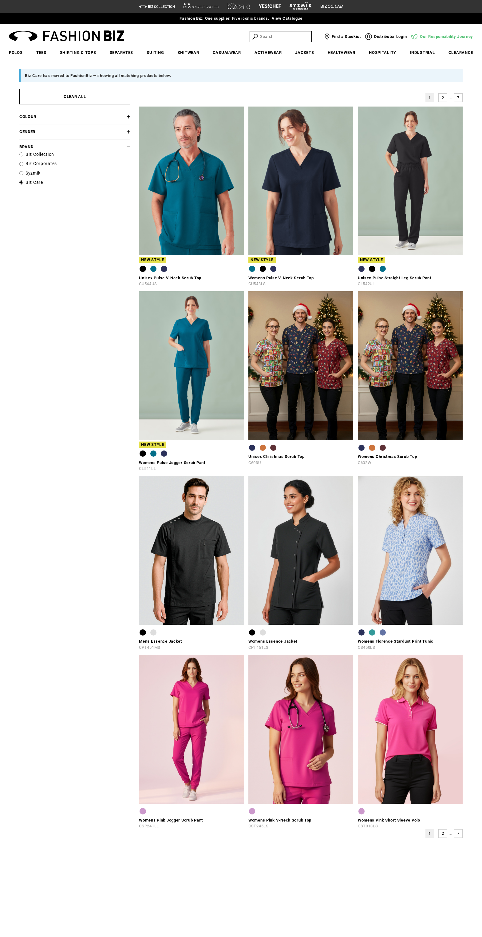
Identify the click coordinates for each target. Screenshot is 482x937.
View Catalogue (287, 18)
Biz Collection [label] (40, 154)
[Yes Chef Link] (270, 7)
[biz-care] (239, 7)
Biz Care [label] (34, 182)
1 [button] (430, 97)
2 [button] (443, 97)
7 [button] (458, 97)
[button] (121, 116)
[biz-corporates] (201, 6)
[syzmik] (301, 6)
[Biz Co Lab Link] (332, 7)
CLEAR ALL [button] (75, 96)
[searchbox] (285, 36)
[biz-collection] (157, 7)
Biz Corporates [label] (41, 163)
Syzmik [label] (33, 173)
